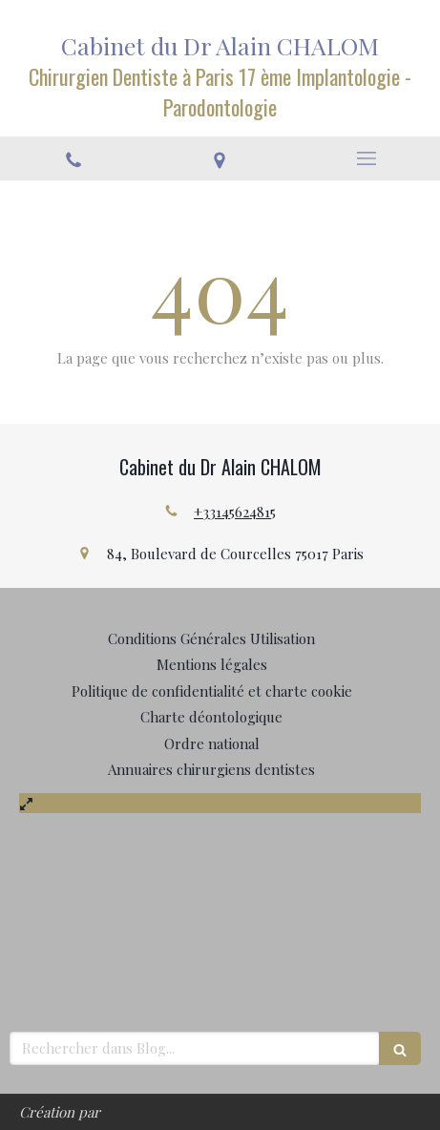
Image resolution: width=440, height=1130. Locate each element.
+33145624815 (235, 511)
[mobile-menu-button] (366, 158)
